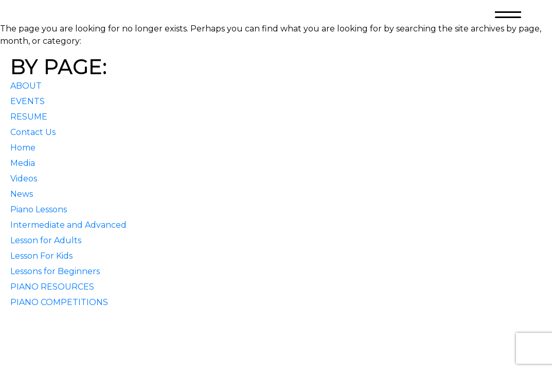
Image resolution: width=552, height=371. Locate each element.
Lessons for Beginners (55, 271)
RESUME (28, 117)
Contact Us (33, 132)
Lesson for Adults (45, 240)
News (21, 194)
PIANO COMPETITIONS (59, 302)
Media (22, 163)
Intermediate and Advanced (68, 225)
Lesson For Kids (41, 256)
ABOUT (26, 86)
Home (22, 148)
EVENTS (27, 101)
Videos (23, 178)
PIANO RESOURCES (52, 287)
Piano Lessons (38, 209)
